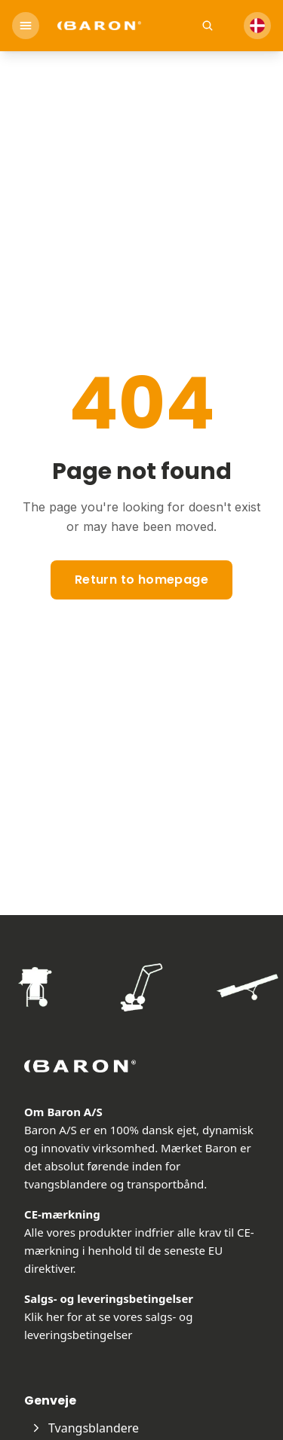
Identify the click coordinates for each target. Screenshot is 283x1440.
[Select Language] (257, 25)
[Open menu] (25, 25)
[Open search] (207, 26)
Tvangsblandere (84, 1428)
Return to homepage (141, 579)
